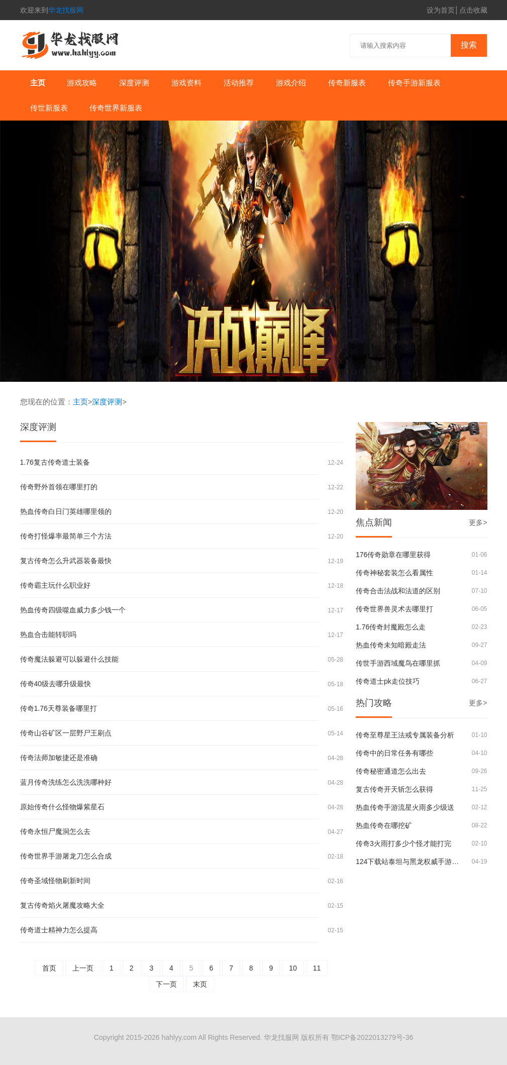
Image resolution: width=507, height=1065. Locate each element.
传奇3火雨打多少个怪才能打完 (403, 843)
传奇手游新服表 (414, 82)
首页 (49, 968)
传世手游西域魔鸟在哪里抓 (398, 663)
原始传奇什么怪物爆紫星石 (62, 807)
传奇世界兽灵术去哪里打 (394, 609)
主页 (37, 82)
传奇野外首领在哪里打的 (58, 487)
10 (293, 968)
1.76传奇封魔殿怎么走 (391, 627)
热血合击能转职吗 (48, 634)
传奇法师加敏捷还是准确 (58, 758)
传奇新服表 (347, 82)
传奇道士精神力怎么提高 (58, 930)
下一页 (166, 984)
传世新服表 (49, 107)
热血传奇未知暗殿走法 (391, 645)
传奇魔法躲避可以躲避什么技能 (69, 659)
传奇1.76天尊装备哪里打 (58, 708)
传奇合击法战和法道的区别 (398, 591)
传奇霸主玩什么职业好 (55, 585)
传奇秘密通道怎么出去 (391, 771)
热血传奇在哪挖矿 (384, 825)
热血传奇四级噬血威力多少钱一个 (73, 610)
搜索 (469, 45)
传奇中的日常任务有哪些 (394, 753)
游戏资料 (186, 82)
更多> (478, 522)
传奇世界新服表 (115, 107)
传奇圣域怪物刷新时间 (55, 881)
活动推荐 (239, 82)
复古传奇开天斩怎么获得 (394, 789)
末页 (200, 984)
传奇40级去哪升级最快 (55, 684)
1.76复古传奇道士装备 (55, 462)
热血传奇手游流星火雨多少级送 (405, 807)
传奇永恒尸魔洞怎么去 (55, 831)
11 (317, 968)
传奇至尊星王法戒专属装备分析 (405, 735)
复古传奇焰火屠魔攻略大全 (62, 905)
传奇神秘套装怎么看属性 (394, 573)
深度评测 (134, 82)
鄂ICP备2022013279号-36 (372, 1037)
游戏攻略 (82, 82)
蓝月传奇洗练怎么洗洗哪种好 (66, 782)
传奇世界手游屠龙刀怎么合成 (66, 856)
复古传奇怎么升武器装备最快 (66, 561)
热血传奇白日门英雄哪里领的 (66, 511)
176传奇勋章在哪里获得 (393, 555)
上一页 (82, 968)
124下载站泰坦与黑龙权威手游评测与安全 (409, 862)
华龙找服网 (65, 10)
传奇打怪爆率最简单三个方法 (66, 536)
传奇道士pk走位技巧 (388, 681)
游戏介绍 (291, 82)
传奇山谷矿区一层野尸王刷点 (66, 733)
